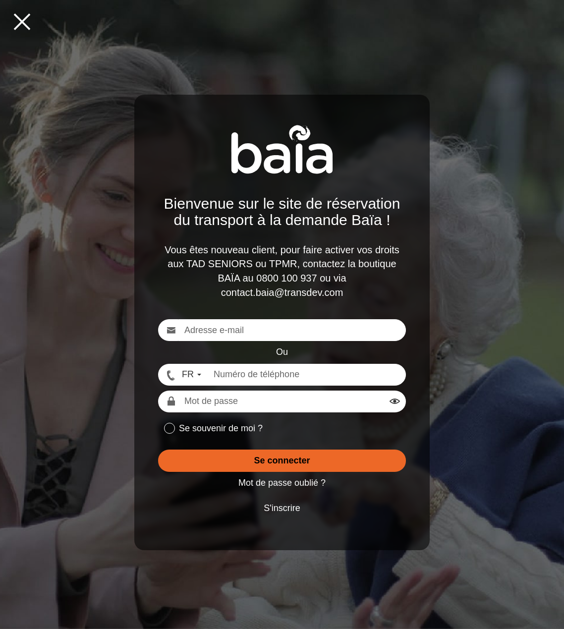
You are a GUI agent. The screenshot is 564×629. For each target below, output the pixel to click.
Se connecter (282, 460)
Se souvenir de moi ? (221, 428)
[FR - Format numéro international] (183, 375)
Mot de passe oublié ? (282, 483)
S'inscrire (282, 508)
